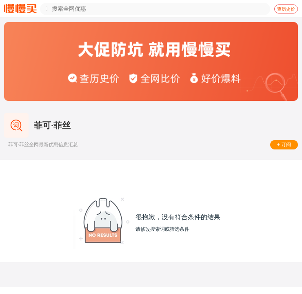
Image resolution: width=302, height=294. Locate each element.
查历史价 (286, 9)
